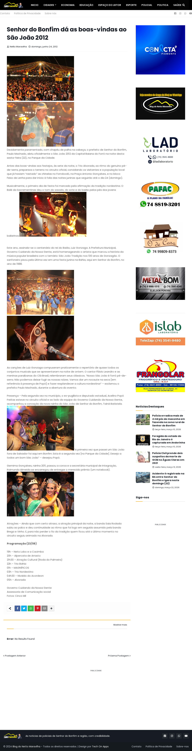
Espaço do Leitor (109, 5)
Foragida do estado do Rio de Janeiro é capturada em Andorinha (168, 439)
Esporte (131, 5)
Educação (86, 5)
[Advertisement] (160, 549)
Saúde (177, 5)
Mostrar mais (120, 624)
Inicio (34, 5)
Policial (146, 5)
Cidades (48, 5)
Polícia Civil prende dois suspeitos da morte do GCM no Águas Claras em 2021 (168, 458)
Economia (68, 5)
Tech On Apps (100, 746)
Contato (5, 13)
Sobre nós (50, 13)
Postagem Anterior (15, 655)
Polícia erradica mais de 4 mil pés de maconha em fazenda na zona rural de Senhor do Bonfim (168, 420)
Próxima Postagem (118, 655)
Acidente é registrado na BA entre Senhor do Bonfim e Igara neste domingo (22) (168, 478)
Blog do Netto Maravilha (26, 746)
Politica (162, 5)
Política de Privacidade (27, 13)
